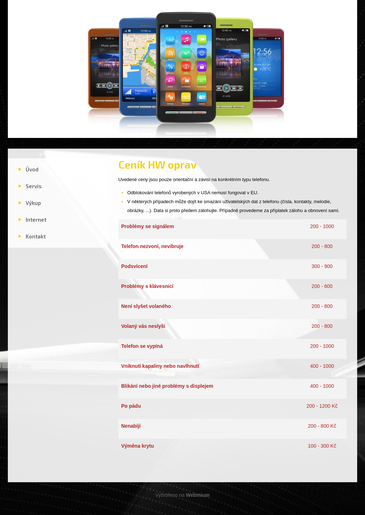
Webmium (198, 495)
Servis (34, 186)
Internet (36, 219)
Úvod (32, 169)
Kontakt (36, 236)
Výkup (33, 203)
